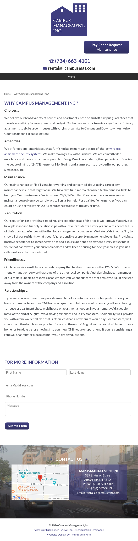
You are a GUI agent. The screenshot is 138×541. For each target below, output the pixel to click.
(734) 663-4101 (72, 61)
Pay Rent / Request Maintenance (107, 47)
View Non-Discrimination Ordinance (82, 529)
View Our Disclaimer (46, 529)
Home (7, 93)
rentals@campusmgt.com (71, 68)
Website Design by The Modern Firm (69, 534)
